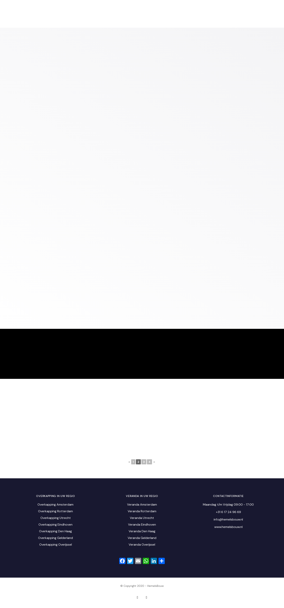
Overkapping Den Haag (55, 531)
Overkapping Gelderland (55, 538)
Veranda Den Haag (142, 531)
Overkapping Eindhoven (55, 524)
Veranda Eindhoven (142, 524)
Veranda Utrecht (142, 518)
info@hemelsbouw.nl (228, 519)
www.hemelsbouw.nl (228, 527)
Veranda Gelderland (142, 538)
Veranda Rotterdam (142, 511)
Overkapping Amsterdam (55, 504)
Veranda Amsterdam (142, 504)
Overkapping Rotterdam (55, 511)
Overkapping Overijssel (55, 544)
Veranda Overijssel (142, 544)
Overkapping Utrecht (55, 518)
